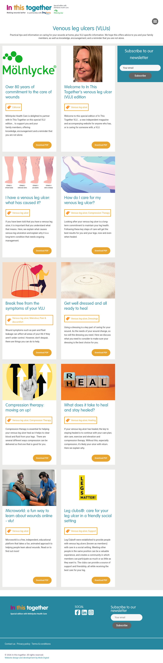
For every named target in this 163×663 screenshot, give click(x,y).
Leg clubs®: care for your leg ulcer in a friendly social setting (88, 515)
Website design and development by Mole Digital (27, 658)
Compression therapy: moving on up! (25, 408)
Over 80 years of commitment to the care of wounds (29, 92)
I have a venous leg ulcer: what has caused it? (28, 200)
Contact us (10, 644)
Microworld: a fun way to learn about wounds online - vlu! (29, 515)
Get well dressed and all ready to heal (85, 306)
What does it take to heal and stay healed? (86, 408)
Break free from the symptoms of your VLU (25, 306)
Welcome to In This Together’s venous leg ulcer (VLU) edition (88, 92)
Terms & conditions (40, 644)
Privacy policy (23, 644)
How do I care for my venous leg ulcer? (82, 200)
